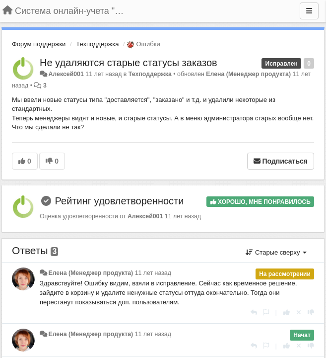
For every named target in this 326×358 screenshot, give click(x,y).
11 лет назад (153, 272)
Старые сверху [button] (276, 252)
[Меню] (309, 10)
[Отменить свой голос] (298, 312)
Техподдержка (97, 44)
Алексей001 (65, 74)
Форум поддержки (38, 44)
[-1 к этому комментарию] (311, 312)
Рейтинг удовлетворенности (119, 200)
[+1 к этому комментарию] (286, 312)
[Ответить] (254, 312)
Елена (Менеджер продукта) (248, 74)
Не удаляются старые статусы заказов (128, 62)
